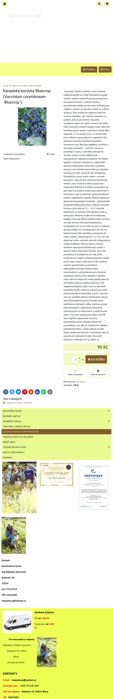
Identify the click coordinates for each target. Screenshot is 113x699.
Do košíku (96, 359)
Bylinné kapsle (11, 416)
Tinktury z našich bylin (16, 426)
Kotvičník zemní (57, 410)
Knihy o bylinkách (13, 452)
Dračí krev (9, 441)
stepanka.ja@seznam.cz (24, 679)
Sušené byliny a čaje (57, 447)
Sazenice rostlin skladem (19, 402)
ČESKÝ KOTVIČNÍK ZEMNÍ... (26, 15)
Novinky (8, 457)
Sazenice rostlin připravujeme (21, 431)
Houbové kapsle (57, 421)
